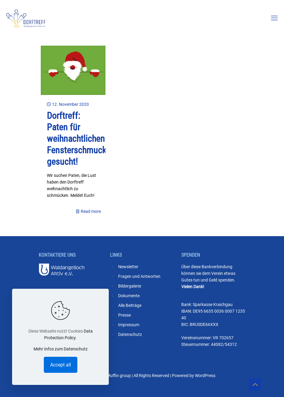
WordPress (205, 375)
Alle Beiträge (129, 305)
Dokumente (129, 295)
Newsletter (128, 266)
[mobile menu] (274, 18)
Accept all (60, 365)
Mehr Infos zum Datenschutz (61, 349)
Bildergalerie (129, 286)
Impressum (128, 324)
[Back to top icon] (255, 384)
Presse (124, 315)
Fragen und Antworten (139, 276)
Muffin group (119, 375)
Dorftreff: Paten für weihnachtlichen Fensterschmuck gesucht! (76, 138)
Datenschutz (130, 334)
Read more (91, 211)
